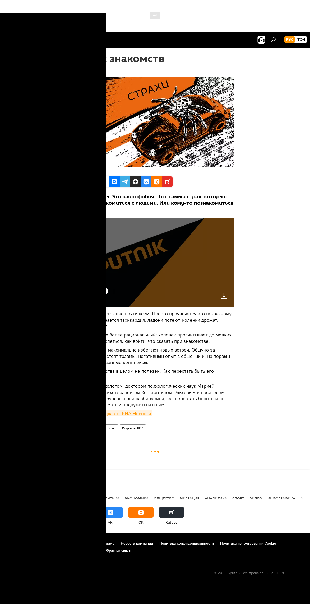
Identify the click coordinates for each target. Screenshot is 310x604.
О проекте (14, 543)
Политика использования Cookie (248, 543)
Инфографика (281, 498)
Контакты (38, 543)
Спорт (238, 498)
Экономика (137, 498)
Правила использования (73, 543)
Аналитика (216, 498)
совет (112, 428)
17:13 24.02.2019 (89, 70)
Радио (82, 428)
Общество (164, 498)
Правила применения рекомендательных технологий (52, 550)
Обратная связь (117, 550)
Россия (87, 498)
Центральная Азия (56, 498)
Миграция (190, 498)
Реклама (107, 543)
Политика (109, 498)
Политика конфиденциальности (186, 543)
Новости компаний (137, 543)
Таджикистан (19, 498)
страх (97, 428)
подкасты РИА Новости (125, 413)
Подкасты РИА (133, 428)
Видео (255, 498)
